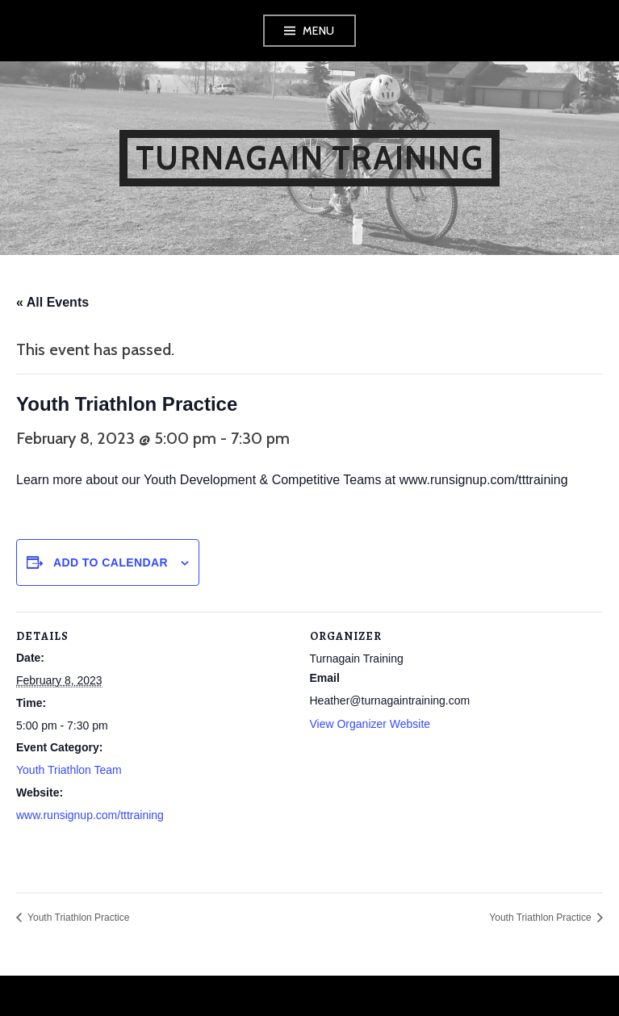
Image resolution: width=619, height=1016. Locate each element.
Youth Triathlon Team (69, 769)
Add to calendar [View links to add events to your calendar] (110, 562)
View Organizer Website (370, 723)
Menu (319, 30)
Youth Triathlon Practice (77, 917)
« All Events (52, 302)
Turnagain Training (309, 158)
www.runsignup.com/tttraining (90, 815)
